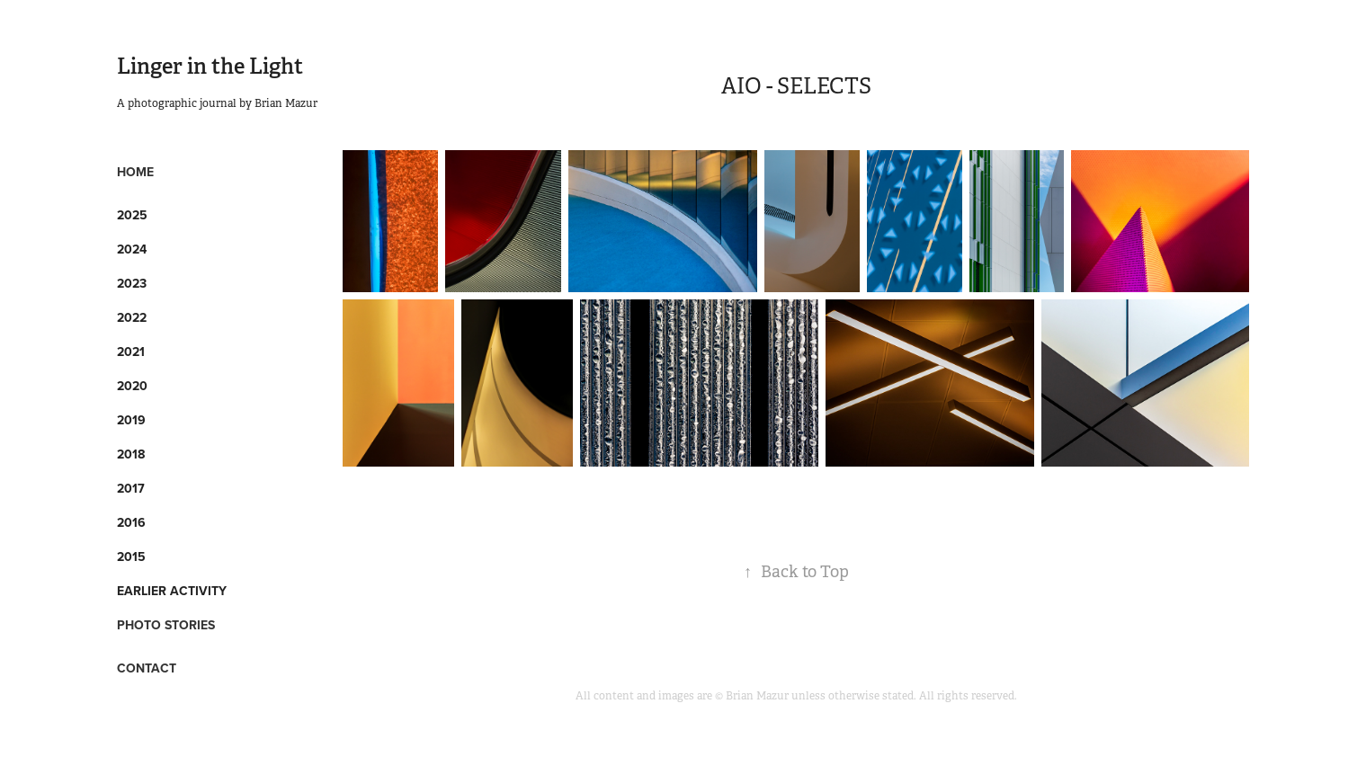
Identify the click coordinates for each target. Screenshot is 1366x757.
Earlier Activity (172, 591)
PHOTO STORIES (166, 625)
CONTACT (146, 668)
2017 (131, 488)
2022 (132, 317)
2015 (131, 557)
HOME (135, 172)
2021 (131, 352)
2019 (131, 420)
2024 (132, 249)
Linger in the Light (210, 66)
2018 (131, 454)
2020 (132, 386)
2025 (132, 215)
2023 (132, 283)
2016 (131, 522)
